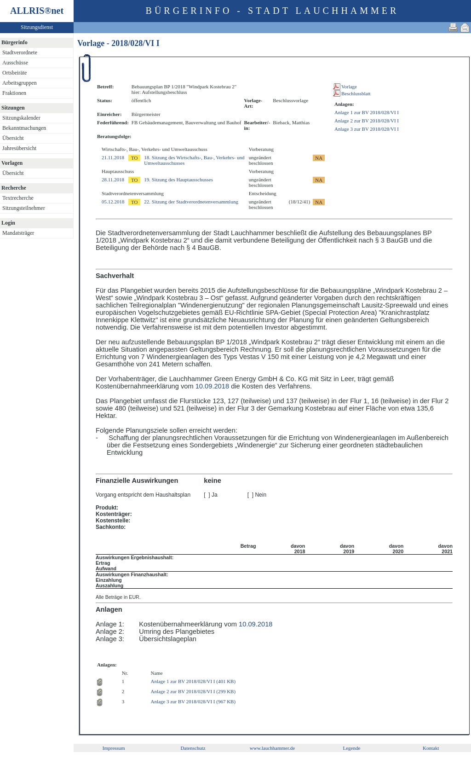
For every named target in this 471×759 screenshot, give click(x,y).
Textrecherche (18, 198)
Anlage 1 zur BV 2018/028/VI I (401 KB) (193, 681)
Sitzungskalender (21, 118)
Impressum (114, 748)
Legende (351, 748)
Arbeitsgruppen (19, 83)
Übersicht (13, 138)
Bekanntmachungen (24, 128)
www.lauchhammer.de (272, 748)
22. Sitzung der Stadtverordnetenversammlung (191, 201)
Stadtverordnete (19, 52)
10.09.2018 (212, 386)
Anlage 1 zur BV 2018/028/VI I (366, 112)
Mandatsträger (18, 233)
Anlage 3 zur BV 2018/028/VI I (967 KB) (193, 701)
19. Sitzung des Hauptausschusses (178, 179)
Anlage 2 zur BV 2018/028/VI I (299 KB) (193, 691)
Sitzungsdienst (37, 27)
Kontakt (431, 748)
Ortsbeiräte (14, 73)
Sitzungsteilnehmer (23, 208)
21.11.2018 (113, 157)
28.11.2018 (113, 179)
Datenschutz (192, 748)
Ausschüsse (15, 62)
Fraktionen (14, 93)
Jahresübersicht (19, 148)
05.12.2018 (113, 201)
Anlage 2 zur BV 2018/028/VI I (366, 120)
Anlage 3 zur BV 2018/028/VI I (366, 129)
